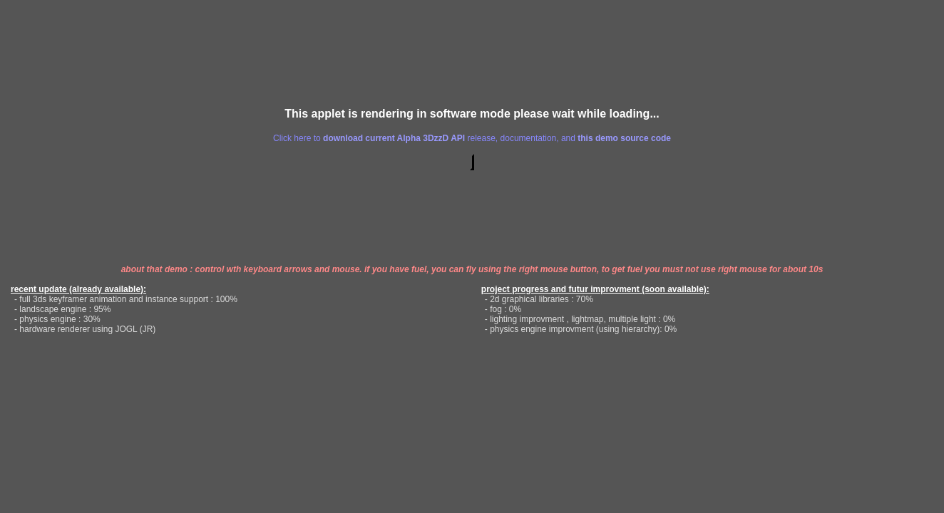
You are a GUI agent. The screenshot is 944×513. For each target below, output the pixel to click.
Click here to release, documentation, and (472, 138)
